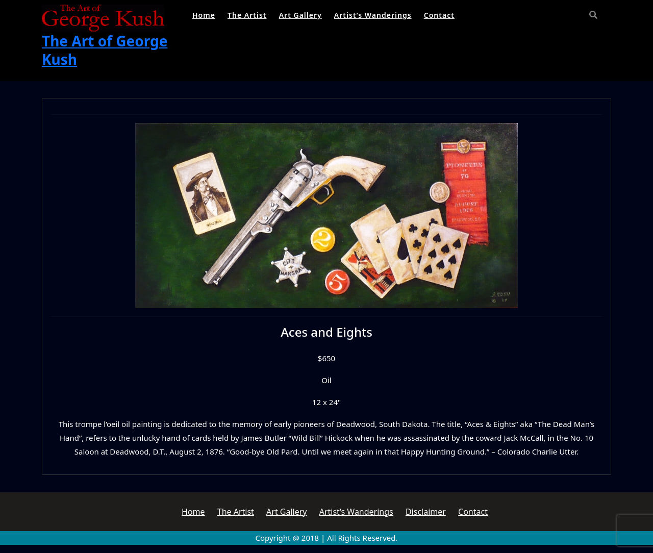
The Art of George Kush (104, 50)
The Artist (247, 15)
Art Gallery (300, 15)
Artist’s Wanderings (373, 15)
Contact (439, 15)
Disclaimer (426, 511)
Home (203, 15)
